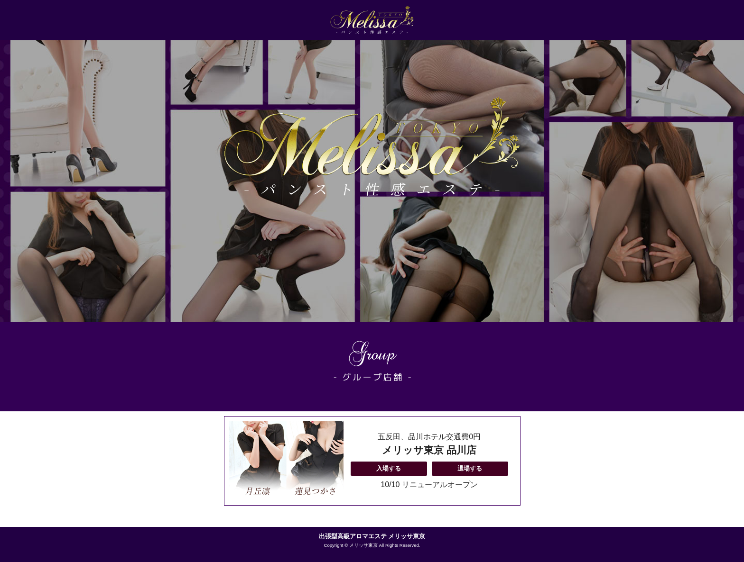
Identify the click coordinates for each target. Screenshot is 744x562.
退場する (469, 468)
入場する (388, 468)
